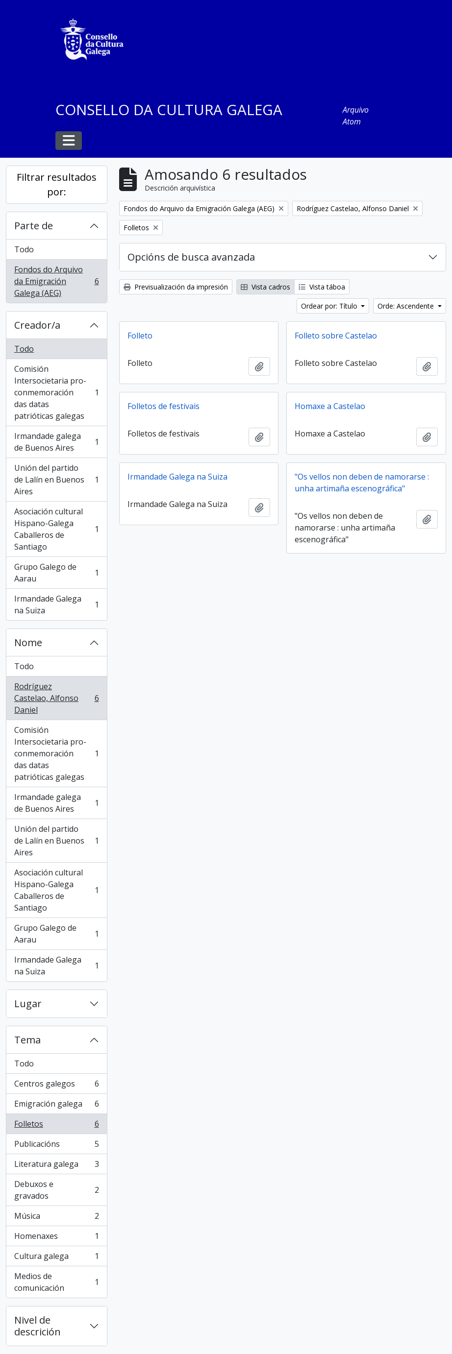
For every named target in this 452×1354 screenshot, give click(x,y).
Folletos (56, 1126)
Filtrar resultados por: (57, 184)
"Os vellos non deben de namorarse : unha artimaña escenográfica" (362, 482)
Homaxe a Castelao (330, 406)
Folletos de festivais (163, 406)
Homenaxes (56, 1238)
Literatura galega (56, 1166)
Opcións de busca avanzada (191, 257)
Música (56, 1218)
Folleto (139, 335)
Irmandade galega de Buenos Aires (56, 442)
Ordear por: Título (330, 306)
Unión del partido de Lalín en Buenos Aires (56, 479)
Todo (24, 249)
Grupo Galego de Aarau (56, 572)
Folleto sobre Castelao (336, 335)
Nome (28, 642)
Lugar (28, 1003)
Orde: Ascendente (406, 306)
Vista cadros (265, 286)
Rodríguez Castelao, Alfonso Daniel (56, 698)
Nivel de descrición (37, 1325)
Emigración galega (56, 1106)
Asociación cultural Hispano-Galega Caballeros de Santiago (56, 529)
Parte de (33, 225)
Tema (27, 1039)
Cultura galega (56, 1258)
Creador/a (37, 325)
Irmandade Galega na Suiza (56, 604)
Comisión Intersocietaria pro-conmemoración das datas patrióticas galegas (56, 392)
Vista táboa (322, 286)
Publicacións (56, 1146)
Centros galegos (56, 1086)
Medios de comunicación (56, 1282)
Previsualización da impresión (176, 286)
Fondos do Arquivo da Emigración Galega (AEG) (56, 281)
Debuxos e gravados (56, 1190)
